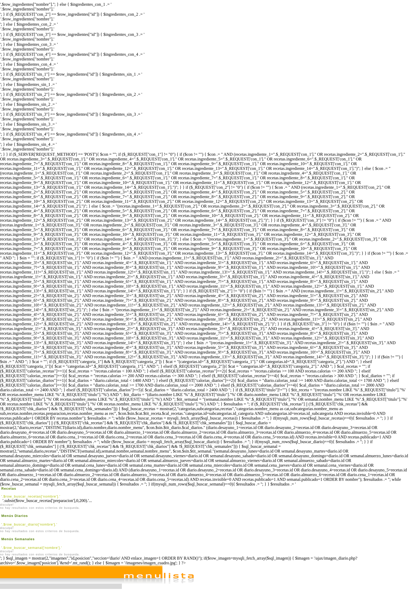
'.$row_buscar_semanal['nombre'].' (31, 548)
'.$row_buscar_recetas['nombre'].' (30, 496)
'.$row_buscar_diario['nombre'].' (29, 524)
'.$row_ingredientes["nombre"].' (205, 9)
